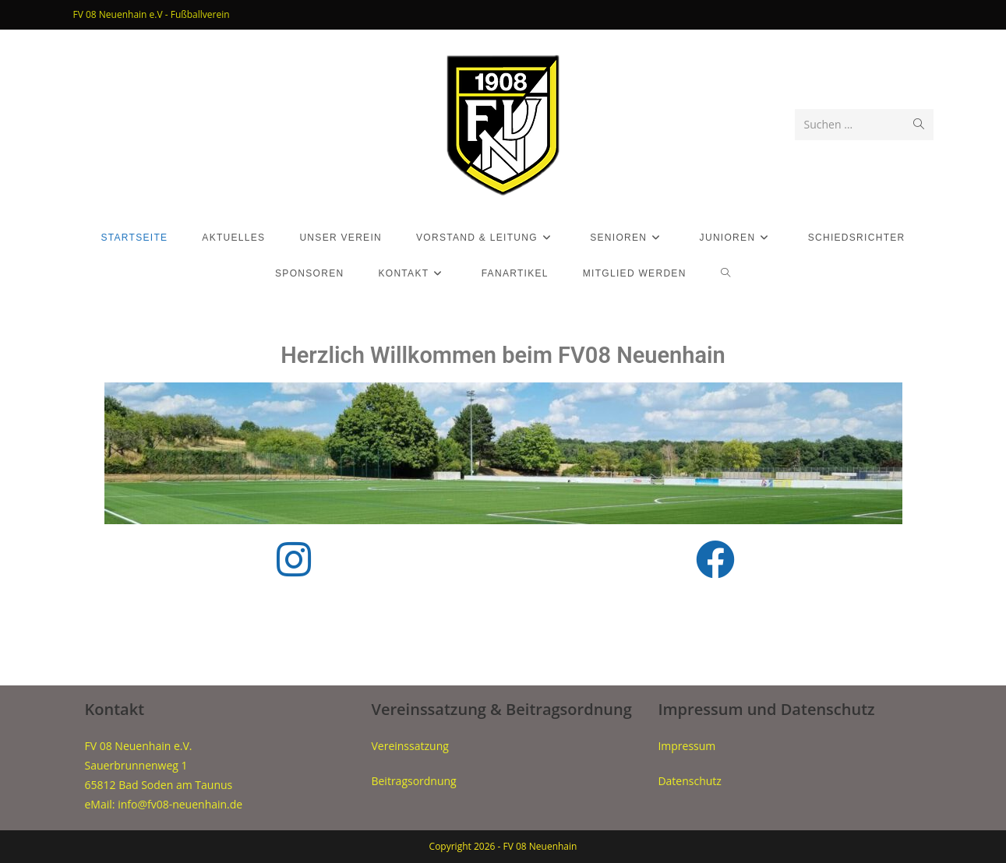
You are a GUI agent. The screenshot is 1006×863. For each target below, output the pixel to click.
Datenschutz (689, 780)
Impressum (686, 745)
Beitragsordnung (413, 780)
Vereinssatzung (409, 745)
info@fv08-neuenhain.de (180, 804)
